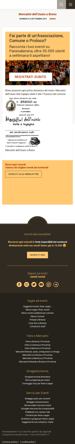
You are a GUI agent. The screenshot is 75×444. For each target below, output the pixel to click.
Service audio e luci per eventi (37, 405)
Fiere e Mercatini (37, 336)
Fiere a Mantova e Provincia (37, 348)
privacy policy (10, 442)
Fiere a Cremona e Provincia (37, 345)
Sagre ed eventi (37, 301)
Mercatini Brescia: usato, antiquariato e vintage (37, 351)
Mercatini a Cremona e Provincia (37, 355)
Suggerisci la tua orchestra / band (37, 422)
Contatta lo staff (37, 326)
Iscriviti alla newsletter (23, 174)
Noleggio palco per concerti (37, 398)
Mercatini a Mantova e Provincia (37, 358)
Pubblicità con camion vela (37, 412)
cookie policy (28, 442)
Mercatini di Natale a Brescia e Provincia (37, 361)
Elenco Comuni (37, 316)
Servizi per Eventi (37, 393)
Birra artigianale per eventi (37, 380)
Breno (53, 19)
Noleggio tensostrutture (37, 402)
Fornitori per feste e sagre (37, 415)
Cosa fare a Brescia (37, 323)
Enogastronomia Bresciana (37, 377)
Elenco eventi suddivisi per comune (37, 313)
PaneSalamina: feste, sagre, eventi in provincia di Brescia (17, 4)
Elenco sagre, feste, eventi (38, 309)
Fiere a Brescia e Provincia (38, 341)
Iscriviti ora (37, 255)
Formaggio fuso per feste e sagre (37, 383)
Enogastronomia (37, 371)
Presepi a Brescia (37, 320)
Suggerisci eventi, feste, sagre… (37, 306)
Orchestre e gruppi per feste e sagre (37, 419)
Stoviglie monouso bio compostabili (37, 408)
